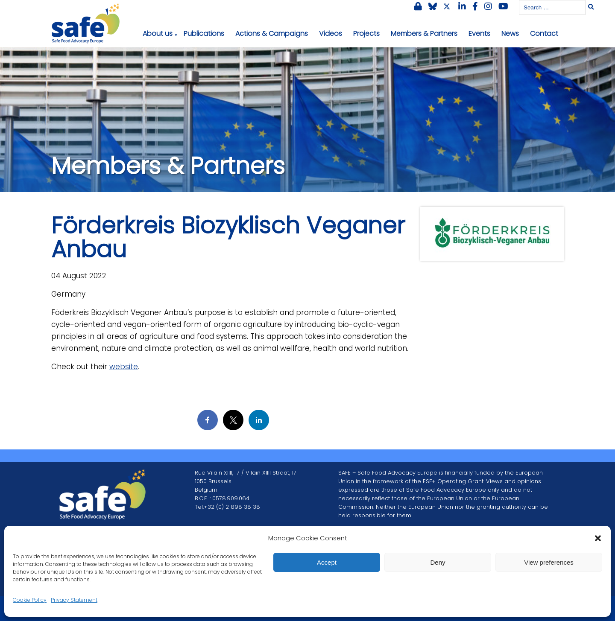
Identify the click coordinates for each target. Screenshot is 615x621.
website (123, 367)
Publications (204, 33)
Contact (544, 33)
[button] (598, 538)
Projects (366, 33)
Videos (330, 33)
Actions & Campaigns (271, 33)
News (510, 33)
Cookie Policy (30, 600)
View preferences (549, 562)
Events (479, 33)
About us (158, 33)
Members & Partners (424, 33)
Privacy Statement (74, 600)
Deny (437, 562)
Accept (327, 562)
